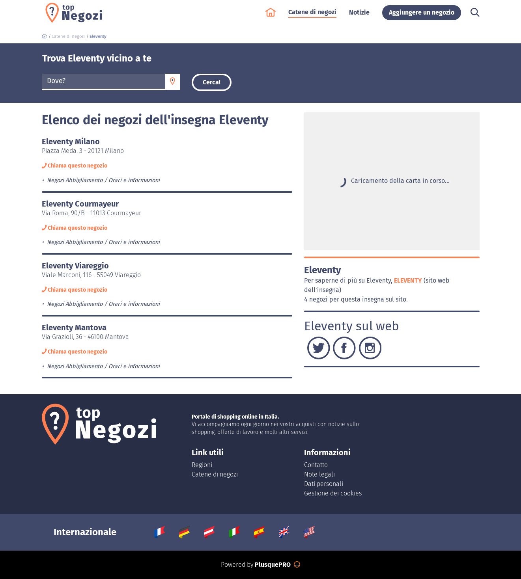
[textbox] (104, 81)
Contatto (316, 465)
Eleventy (409, 280)
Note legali (319, 474)
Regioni (202, 465)
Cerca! (211, 82)
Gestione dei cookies (333, 493)
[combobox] (104, 82)
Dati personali (323, 484)
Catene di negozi (312, 16)
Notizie (359, 16)
